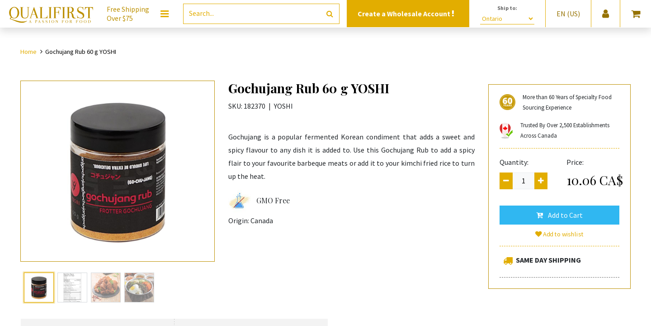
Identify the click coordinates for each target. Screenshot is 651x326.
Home (28, 52)
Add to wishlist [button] (559, 234)
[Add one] (540, 181)
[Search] (330, 14)
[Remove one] (506, 181)
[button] (559, 215)
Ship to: (507, 8)
